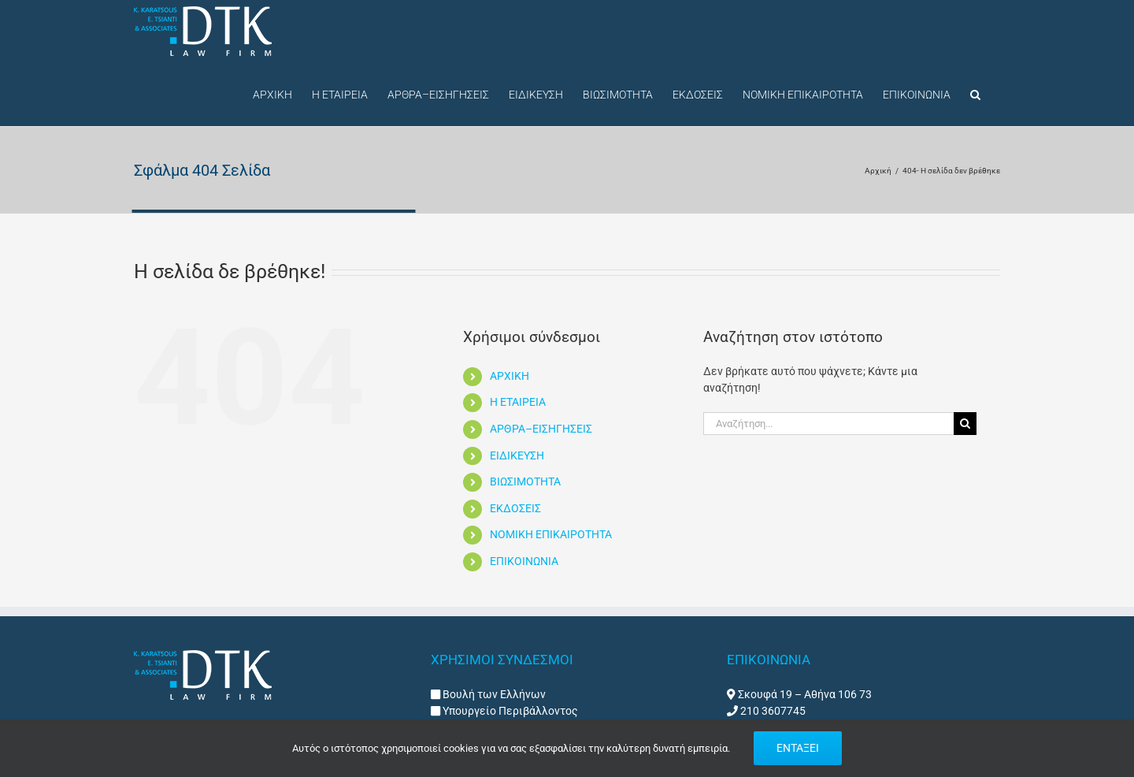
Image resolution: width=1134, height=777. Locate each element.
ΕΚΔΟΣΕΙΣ (515, 508)
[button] (975, 93)
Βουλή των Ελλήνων (494, 694)
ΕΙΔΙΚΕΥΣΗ (517, 455)
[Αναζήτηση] (965, 423)
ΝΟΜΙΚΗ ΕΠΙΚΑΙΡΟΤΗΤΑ (551, 534)
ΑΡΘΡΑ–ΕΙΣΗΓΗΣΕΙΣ (541, 428)
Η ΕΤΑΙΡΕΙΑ (518, 402)
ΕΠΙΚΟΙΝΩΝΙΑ (524, 561)
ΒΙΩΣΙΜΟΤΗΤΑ (525, 481)
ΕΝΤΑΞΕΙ (797, 748)
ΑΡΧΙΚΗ (509, 376)
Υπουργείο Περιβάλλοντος (509, 711)
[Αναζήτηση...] (828, 423)
